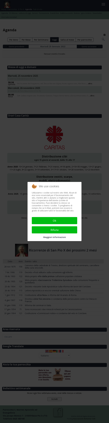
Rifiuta (54, 230)
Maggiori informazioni (54, 237)
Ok (54, 220)
